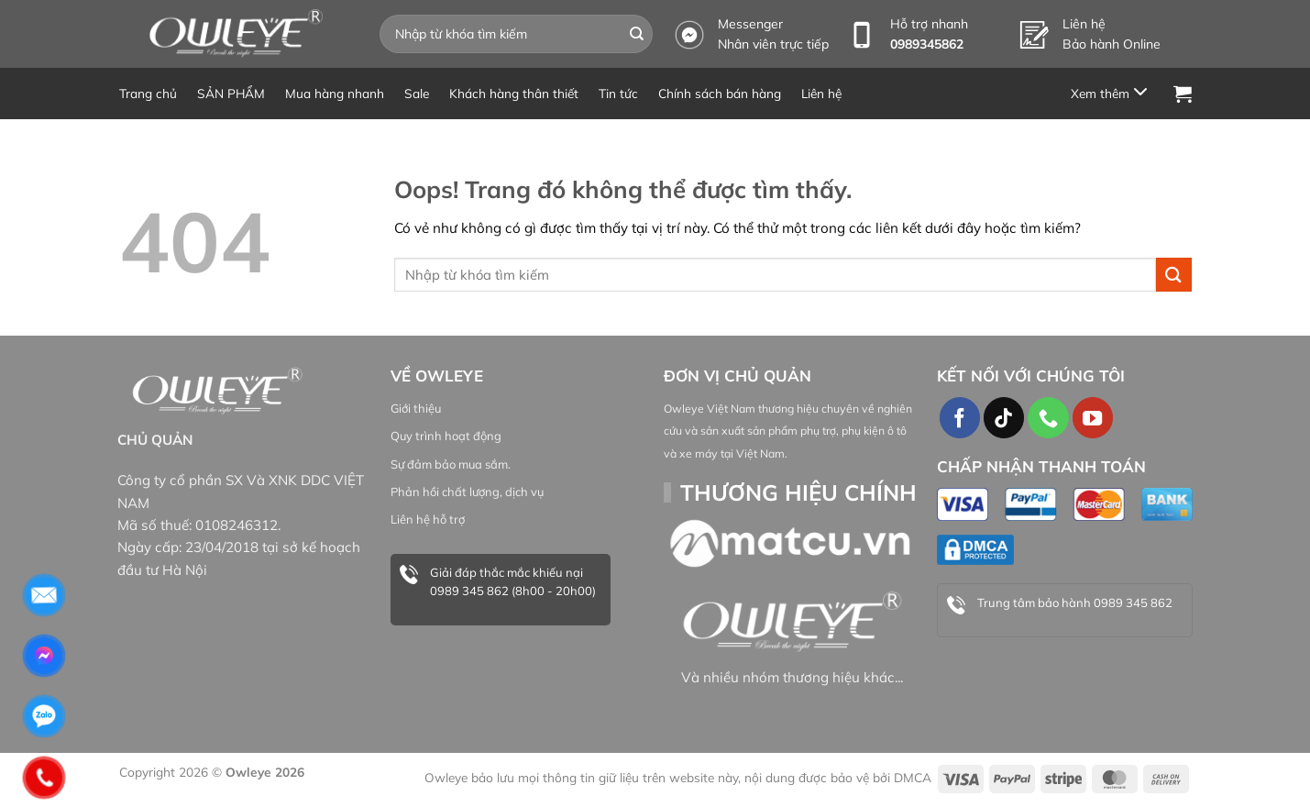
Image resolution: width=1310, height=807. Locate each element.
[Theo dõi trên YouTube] (1093, 417)
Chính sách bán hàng (719, 93)
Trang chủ (148, 93)
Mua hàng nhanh (334, 93)
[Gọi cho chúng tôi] (1048, 417)
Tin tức (618, 93)
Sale (416, 93)
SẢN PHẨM (231, 93)
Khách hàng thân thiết (513, 93)
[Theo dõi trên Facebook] (960, 417)
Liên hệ (821, 93)
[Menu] (1112, 93)
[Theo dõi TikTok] (1004, 417)
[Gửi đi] (636, 34)
